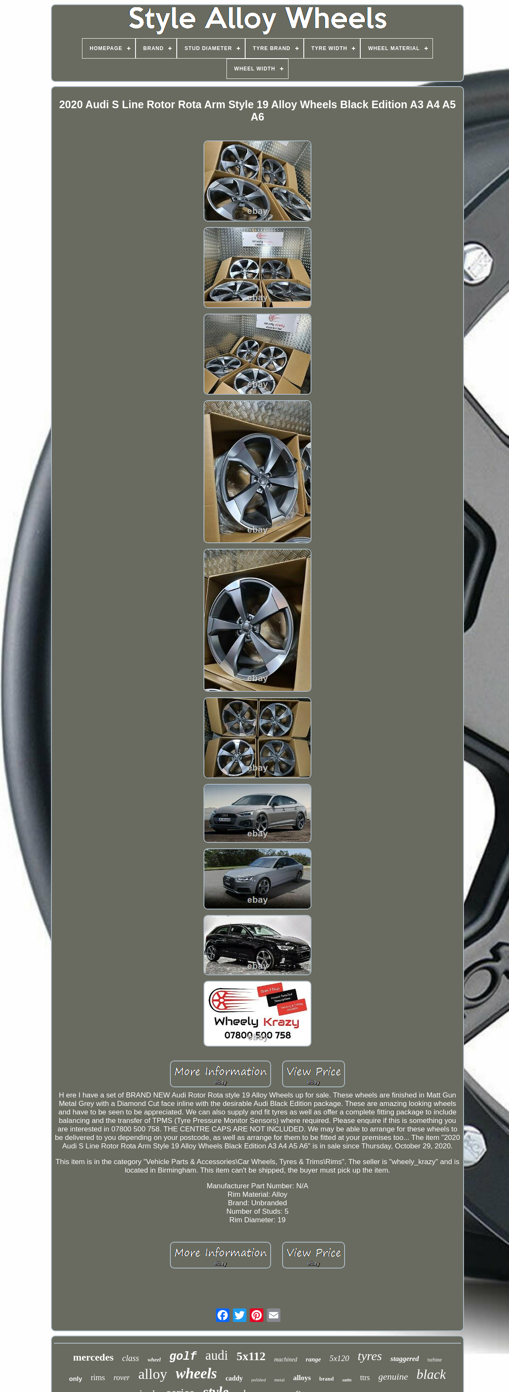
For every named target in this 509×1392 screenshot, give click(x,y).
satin (346, 1379)
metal (279, 1379)
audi (216, 1355)
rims (97, 1377)
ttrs (365, 1377)
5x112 (251, 1356)
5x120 (339, 1358)
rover (121, 1377)
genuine (393, 1376)
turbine (434, 1360)
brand (327, 1378)
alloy (152, 1374)
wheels (196, 1373)
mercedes (93, 1357)
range (313, 1359)
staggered (404, 1359)
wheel (154, 1359)
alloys (302, 1378)
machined (285, 1359)
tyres (370, 1356)
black (431, 1374)
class (130, 1358)
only (75, 1378)
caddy (234, 1378)
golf (183, 1356)
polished (259, 1380)
